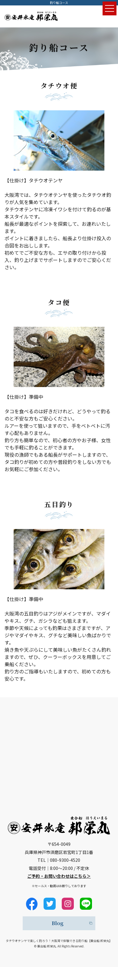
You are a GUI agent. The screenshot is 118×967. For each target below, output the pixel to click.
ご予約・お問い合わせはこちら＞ (59, 876)
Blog (58, 923)
